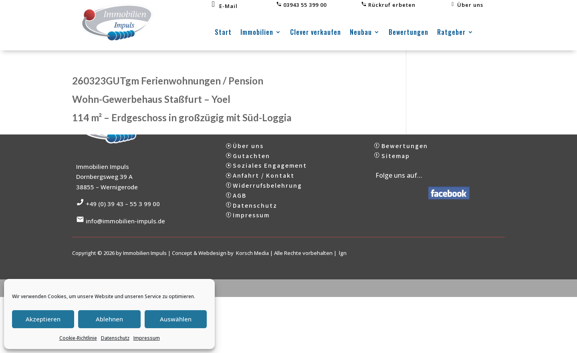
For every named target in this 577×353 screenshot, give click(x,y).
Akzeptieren (43, 319)
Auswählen (176, 319)
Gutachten (251, 161)
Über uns (466, 4)
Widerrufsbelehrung (267, 191)
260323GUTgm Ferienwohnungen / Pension (167, 80)
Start (223, 33)
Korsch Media (252, 258)
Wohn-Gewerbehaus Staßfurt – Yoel (151, 99)
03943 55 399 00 (301, 4)
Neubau (361, 33)
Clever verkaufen (315, 33)
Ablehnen (109, 319)
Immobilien (256, 33)
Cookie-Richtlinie (78, 338)
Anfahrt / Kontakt (264, 181)
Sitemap (395, 161)
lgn (343, 258)
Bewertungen (408, 33)
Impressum (146, 338)
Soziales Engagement (270, 171)
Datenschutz (115, 338)
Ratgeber (451, 33)
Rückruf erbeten (388, 4)
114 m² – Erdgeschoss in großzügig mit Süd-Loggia (181, 117)
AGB (239, 201)
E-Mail (224, 6)
